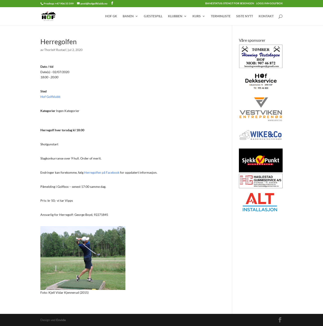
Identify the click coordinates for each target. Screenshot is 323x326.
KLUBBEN (175, 16)
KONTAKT (266, 16)
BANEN (128, 16)
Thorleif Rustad (55, 50)
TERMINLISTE (221, 16)
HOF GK (111, 16)
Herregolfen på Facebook (101, 172)
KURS (196, 16)
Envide (61, 320)
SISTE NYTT (244, 16)
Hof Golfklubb (50, 96)
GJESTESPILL (153, 16)
